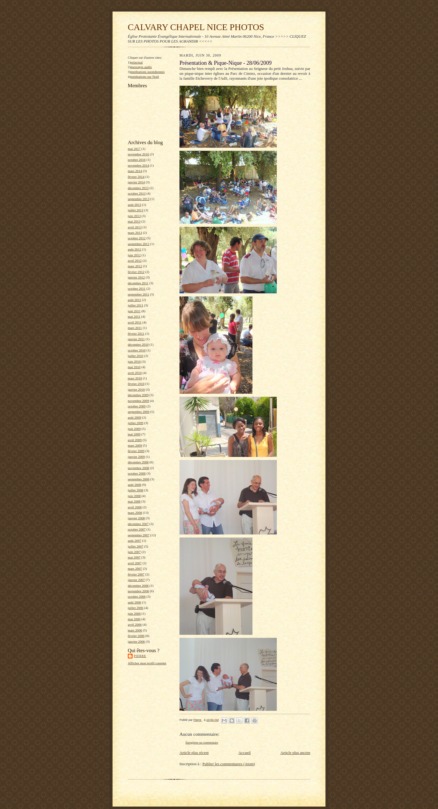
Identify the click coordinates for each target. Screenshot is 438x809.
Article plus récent (194, 752)
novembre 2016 (138, 154)
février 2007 (136, 574)
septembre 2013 (138, 199)
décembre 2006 (138, 585)
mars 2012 (135, 266)
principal (136, 62)
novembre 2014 (138, 165)
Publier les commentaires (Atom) (228, 764)
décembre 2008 (138, 462)
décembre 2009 (138, 395)
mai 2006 (134, 619)
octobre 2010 (137, 350)
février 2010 (136, 383)
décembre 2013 (138, 188)
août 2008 (134, 484)
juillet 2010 (135, 356)
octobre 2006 (137, 596)
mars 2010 (135, 378)
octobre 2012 (137, 238)
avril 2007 (135, 563)
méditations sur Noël (144, 76)
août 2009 (134, 417)
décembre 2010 (138, 344)
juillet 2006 (135, 608)
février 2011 (136, 333)
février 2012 (136, 272)
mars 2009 (135, 445)
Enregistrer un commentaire (202, 742)
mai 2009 (134, 434)
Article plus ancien (295, 752)
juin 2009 (134, 428)
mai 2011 (134, 316)
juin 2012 (134, 255)
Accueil (244, 752)
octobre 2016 (137, 159)
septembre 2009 (138, 411)
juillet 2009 (135, 423)
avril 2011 (134, 322)
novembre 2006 (138, 591)
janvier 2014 (136, 182)
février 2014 (136, 176)
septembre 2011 (138, 294)
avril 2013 (135, 227)
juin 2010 (134, 361)
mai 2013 (134, 221)
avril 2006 (135, 624)
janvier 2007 (136, 580)
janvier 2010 (136, 389)
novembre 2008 (138, 468)
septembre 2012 (138, 244)
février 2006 (136, 636)
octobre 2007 (137, 529)
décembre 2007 (138, 524)
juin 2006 (134, 613)
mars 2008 (135, 512)
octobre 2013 (137, 193)
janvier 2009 (136, 456)
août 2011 (134, 300)
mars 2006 (135, 630)
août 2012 (134, 249)
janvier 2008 (136, 518)
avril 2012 (135, 260)
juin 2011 (134, 311)
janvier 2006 (136, 641)
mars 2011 (135, 328)
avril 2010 (135, 373)
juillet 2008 (135, 490)
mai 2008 (134, 501)
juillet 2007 (135, 546)
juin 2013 (134, 216)
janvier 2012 (136, 277)
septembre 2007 (138, 535)
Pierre (140, 656)
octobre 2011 (136, 288)
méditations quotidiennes (147, 72)
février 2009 (136, 451)
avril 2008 (135, 507)
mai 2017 (134, 148)
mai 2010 (134, 367)
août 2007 (134, 540)
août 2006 (134, 602)
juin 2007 (134, 552)
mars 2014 (135, 171)
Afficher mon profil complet (147, 663)
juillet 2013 (135, 210)
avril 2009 (135, 440)
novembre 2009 (138, 401)
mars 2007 (135, 568)
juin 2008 (134, 496)
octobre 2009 (137, 406)
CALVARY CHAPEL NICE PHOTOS (196, 27)
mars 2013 (135, 232)
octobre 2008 (137, 473)
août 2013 (134, 204)
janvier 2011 (136, 339)
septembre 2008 (138, 479)
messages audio (141, 67)
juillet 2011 (135, 305)
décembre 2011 (138, 283)
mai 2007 (134, 557)
